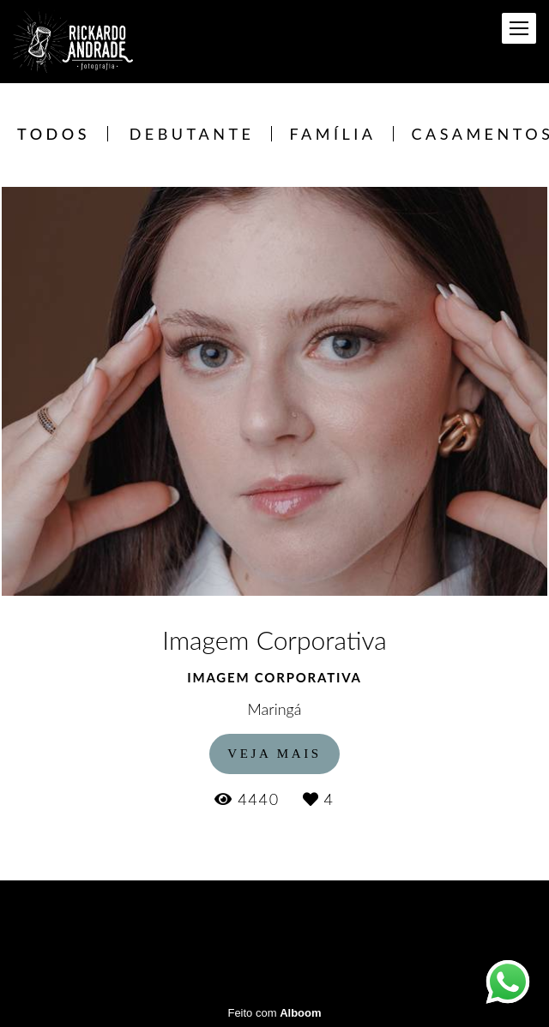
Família (332, 133)
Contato (362, 922)
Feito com (274, 1012)
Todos (53, 133)
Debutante (192, 133)
